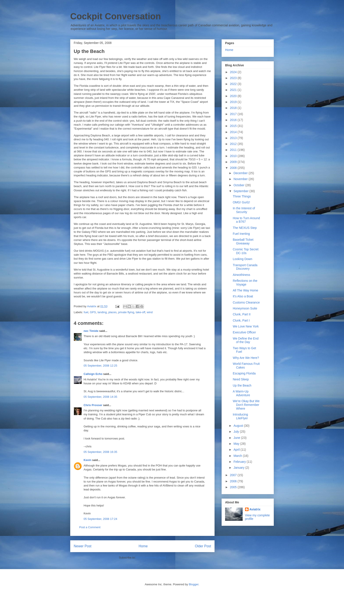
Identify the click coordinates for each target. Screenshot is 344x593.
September (241, 191)
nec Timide (91, 331)
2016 (234, 120)
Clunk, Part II (242, 314)
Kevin (87, 460)
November (240, 179)
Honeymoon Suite (245, 308)
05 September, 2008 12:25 (100, 365)
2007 (234, 475)
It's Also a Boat (243, 296)
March (238, 455)
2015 (234, 126)
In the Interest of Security (244, 210)
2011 (234, 150)
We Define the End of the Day (245, 340)
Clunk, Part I (241, 320)
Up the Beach (242, 385)
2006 (234, 481)
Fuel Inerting (241, 233)
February (240, 461)
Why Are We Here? (246, 358)
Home (143, 546)
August (238, 425)
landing (102, 312)
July (236, 431)
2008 (234, 168)
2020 (234, 96)
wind (150, 312)
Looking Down (242, 259)
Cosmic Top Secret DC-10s (245, 251)
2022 (234, 84)
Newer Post (82, 546)
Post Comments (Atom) (151, 557)
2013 (234, 138)
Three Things (242, 196)
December (240, 173)
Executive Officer (244, 332)
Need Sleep (241, 379)
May (236, 443)
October (239, 185)
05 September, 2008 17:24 (100, 519)
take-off (140, 312)
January (239, 467)
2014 (234, 132)
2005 (234, 487)
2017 (234, 114)
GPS (93, 312)
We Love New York (246, 326)
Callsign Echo (93, 374)
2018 (234, 108)
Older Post (203, 546)
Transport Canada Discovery (245, 267)
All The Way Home (245, 290)
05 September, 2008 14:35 (100, 396)
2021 (234, 90)
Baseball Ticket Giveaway (243, 241)
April (236, 449)
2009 (234, 162)
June (237, 437)
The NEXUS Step (245, 228)
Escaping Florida (244, 373)
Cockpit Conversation (115, 16)
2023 (234, 78)
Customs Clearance (246, 302)
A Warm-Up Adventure (241, 393)
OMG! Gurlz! (241, 202)
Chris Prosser (93, 405)
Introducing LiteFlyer (240, 416)
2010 (234, 156)
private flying (126, 312)
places (112, 312)
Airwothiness (241, 275)
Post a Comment (89, 527)
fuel (86, 312)
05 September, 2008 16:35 (100, 452)
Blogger (193, 584)
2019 (234, 102)
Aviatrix (255, 509)
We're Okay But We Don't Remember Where (246, 404)
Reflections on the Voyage (245, 282)
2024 (234, 72)
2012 (234, 144)
